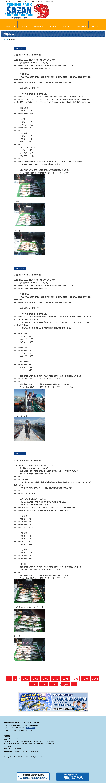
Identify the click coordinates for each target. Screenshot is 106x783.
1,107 (53, 684)
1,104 (95, 678)
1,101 (65, 678)
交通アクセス (81, 26)
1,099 (45, 678)
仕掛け (24, 26)
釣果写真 (53, 26)
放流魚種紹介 (38, 26)
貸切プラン (95, 26)
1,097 (25, 678)
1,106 (43, 684)
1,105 (33, 684)
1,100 (55, 678)
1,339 (66, 684)
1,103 (85, 678)
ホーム (6, 39)
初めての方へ (10, 26)
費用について (67, 26)
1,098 (35, 678)
